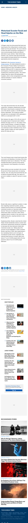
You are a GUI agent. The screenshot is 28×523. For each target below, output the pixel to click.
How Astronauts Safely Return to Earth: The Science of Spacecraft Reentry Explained (10, 307)
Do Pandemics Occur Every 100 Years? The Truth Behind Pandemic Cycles (13, 481)
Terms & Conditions (9, 516)
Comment (10, 41)
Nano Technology (16, 512)
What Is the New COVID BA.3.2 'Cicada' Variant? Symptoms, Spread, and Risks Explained (11, 325)
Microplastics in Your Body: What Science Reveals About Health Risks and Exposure (11, 316)
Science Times (21, 271)
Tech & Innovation (4, 512)
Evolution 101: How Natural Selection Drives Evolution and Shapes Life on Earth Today (11, 343)
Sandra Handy (5, 35)
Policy (25, 512)
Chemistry (14, 513)
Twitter (5, 41)
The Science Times (14, 2)
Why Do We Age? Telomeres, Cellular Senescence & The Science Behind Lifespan (13, 439)
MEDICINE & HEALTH (11, 7)
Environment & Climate (6, 515)
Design (10, 512)
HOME (3, 7)
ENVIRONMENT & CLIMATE (6, 478)
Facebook (2, 41)
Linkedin (7, 41)
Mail (13, 41)
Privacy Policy (16, 516)
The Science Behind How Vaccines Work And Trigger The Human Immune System (13, 460)
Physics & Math (8, 513)
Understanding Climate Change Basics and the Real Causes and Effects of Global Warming (13, 503)
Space (3, 513)
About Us (3, 516)
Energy (21, 512)
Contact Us (23, 516)
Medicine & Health (21, 513)
